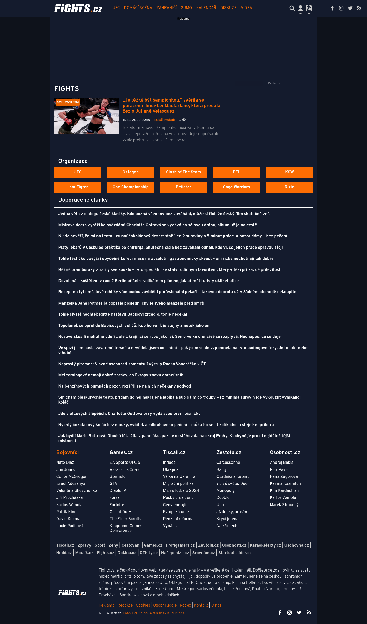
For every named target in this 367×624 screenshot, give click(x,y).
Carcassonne (228, 462)
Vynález (170, 526)
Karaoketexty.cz (265, 545)
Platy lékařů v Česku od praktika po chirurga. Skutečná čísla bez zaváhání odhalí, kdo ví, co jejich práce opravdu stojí (170, 247)
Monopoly (225, 491)
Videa (246, 8)
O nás (216, 605)
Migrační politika (178, 484)
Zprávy (84, 545)
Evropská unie (176, 512)
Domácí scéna (138, 8)
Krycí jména (227, 519)
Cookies (143, 605)
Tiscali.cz (65, 545)
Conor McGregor (71, 477)
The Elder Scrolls (125, 519)
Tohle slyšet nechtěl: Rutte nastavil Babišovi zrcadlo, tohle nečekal (122, 314)
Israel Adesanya (70, 484)
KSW (289, 172)
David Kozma (68, 519)
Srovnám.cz (203, 553)
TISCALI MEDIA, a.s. (135, 613)
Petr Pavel (279, 470)
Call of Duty (120, 512)
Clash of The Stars (183, 172)
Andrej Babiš (281, 462)
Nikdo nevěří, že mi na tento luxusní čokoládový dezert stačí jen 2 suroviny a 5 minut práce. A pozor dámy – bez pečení (172, 236)
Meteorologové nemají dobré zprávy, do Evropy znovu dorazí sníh (121, 375)
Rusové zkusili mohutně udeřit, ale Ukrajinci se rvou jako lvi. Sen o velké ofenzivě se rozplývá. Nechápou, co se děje (169, 337)
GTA (113, 484)
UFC (116, 8)
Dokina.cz (126, 553)
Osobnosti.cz (234, 545)
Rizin (289, 187)
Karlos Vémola (69, 505)
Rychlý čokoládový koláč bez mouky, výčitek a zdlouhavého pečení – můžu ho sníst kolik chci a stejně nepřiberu (166, 425)
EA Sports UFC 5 (125, 462)
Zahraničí (166, 8)
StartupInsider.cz (235, 553)
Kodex (186, 605)
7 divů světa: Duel (232, 484)
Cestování (131, 545)
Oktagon (130, 172)
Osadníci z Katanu (233, 477)
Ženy (113, 545)
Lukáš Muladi (164, 120)
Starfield (117, 477)
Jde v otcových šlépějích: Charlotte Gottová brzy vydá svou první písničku (129, 414)
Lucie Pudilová (69, 526)
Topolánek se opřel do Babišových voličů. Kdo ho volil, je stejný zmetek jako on (133, 325)
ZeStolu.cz (208, 545)
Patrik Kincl (67, 512)
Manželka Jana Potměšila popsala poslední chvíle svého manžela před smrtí (131, 303)
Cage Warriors (236, 187)
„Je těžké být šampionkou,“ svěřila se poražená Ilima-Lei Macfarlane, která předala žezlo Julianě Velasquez (171, 105)
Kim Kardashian (284, 491)
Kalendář (206, 8)
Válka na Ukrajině (179, 477)
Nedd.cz (64, 553)
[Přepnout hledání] (292, 8)
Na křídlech (226, 526)
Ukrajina (170, 470)
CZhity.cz (149, 553)
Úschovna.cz (296, 545)
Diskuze (228, 8)
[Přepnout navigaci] (300, 8)
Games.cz (153, 545)
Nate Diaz (65, 462)
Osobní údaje (165, 605)
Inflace (169, 462)
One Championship (131, 187)
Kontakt (201, 605)
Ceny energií (174, 505)
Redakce (125, 605)
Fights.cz (105, 553)
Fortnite (117, 505)
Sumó (186, 8)
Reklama (107, 605)
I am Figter (77, 187)
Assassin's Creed (125, 470)
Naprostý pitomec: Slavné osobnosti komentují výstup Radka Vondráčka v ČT (132, 364)
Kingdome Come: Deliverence (125, 528)
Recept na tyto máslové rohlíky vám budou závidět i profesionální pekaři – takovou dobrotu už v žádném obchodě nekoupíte (177, 292)
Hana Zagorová (284, 477)
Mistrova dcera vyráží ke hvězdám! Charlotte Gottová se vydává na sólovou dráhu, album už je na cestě (157, 225)
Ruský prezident (178, 497)
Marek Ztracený (284, 505)
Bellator (183, 187)
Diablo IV (118, 491)
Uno (220, 505)
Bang (221, 470)
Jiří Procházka (69, 497)
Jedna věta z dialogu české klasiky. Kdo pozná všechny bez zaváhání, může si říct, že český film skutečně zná (164, 214)
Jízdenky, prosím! (232, 512)
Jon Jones (65, 470)
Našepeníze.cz (175, 553)
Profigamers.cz (180, 545)
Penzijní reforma (178, 519)
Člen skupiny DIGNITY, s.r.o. (167, 613)
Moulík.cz (84, 553)
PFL (236, 172)
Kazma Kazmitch (285, 484)
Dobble (222, 497)
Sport (100, 545)
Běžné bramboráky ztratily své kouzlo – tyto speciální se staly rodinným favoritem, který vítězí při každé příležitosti (170, 270)
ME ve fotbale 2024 (181, 491)
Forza (115, 497)
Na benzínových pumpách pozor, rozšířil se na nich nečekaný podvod (124, 386)
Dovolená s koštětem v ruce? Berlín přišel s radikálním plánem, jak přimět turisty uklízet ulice (148, 281)
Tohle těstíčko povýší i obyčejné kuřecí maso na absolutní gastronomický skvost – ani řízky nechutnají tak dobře (166, 258)
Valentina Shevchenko (76, 491)
